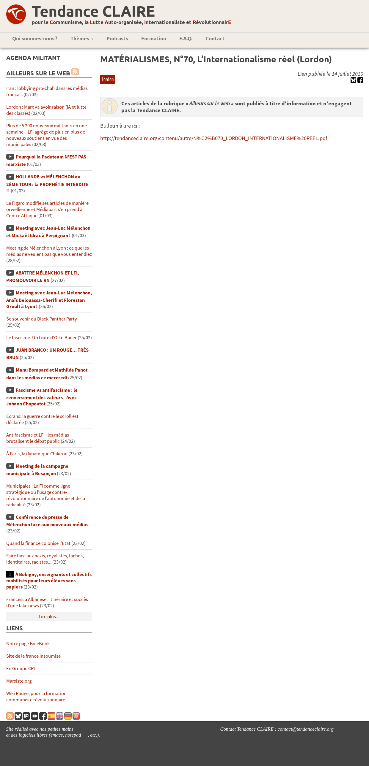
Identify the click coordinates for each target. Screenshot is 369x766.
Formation (153, 38)
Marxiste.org (19, 681)
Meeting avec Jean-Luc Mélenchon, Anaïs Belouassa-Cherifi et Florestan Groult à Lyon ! (49, 300)
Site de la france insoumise (33, 656)
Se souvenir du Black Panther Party (41, 319)
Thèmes (81, 38)
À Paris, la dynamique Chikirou (36, 454)
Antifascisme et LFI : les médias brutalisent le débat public (37, 438)
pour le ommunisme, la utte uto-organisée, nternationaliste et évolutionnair (131, 22)
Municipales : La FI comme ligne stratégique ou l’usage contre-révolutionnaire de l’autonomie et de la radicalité (45, 495)
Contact (215, 38)
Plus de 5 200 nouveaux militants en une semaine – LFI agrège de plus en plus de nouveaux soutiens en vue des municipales (46, 135)
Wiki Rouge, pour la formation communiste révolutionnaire (36, 696)
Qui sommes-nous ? (34, 38)
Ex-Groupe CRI (20, 668)
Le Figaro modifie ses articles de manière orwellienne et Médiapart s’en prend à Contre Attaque (47, 209)
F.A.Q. (185, 38)
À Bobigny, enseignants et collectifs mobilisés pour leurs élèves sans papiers (49, 580)
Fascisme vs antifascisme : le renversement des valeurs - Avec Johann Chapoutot (42, 397)
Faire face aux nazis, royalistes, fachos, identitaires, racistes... (45, 559)
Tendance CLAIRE (93, 10)
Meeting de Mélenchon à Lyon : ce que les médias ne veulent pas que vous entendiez (49, 251)
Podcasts (117, 38)
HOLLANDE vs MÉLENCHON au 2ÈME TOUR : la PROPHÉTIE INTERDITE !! (47, 184)
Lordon (108, 79)
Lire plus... (49, 616)
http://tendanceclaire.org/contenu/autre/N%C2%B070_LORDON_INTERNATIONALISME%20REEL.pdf (213, 138)
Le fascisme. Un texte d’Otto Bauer (41, 337)
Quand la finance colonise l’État (38, 543)
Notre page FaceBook (28, 643)
